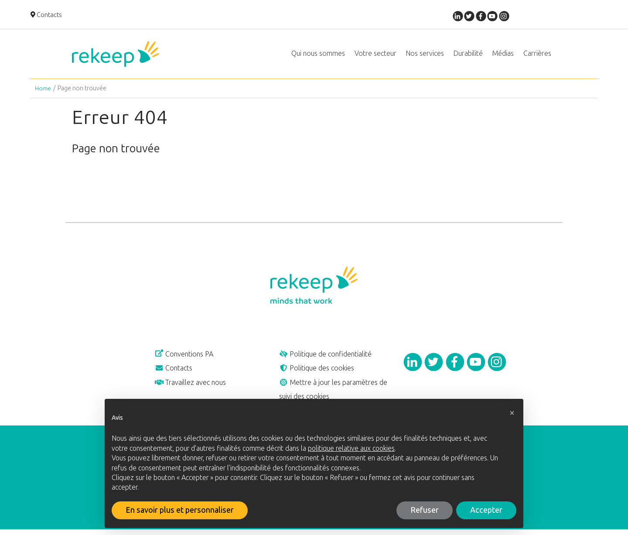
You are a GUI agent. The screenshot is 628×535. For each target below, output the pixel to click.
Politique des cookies (318, 372)
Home (43, 91)
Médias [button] (503, 55)
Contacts (47, 15)
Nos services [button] (425, 55)
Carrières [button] (537, 55)
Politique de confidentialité (328, 357)
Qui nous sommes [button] (318, 55)
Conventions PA (186, 357)
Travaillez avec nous (192, 387)
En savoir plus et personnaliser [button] (180, 510)
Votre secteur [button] (375, 55)
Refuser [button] (424, 510)
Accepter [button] (486, 510)
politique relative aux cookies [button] (351, 448)
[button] (512, 413)
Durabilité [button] (468, 55)
